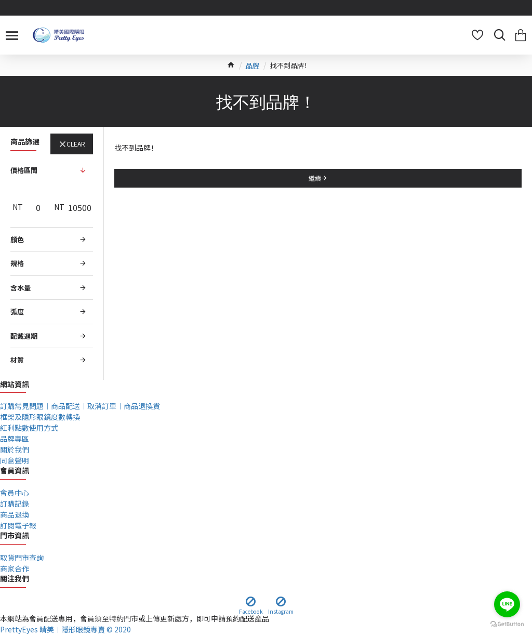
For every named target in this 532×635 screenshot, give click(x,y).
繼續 (315, 178)
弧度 (17, 311)
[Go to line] (507, 604)
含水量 (20, 288)
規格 (17, 263)
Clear (75, 143)
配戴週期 (23, 336)
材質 (17, 360)
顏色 (17, 239)
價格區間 (23, 170)
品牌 (252, 65)
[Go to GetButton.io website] (507, 624)
